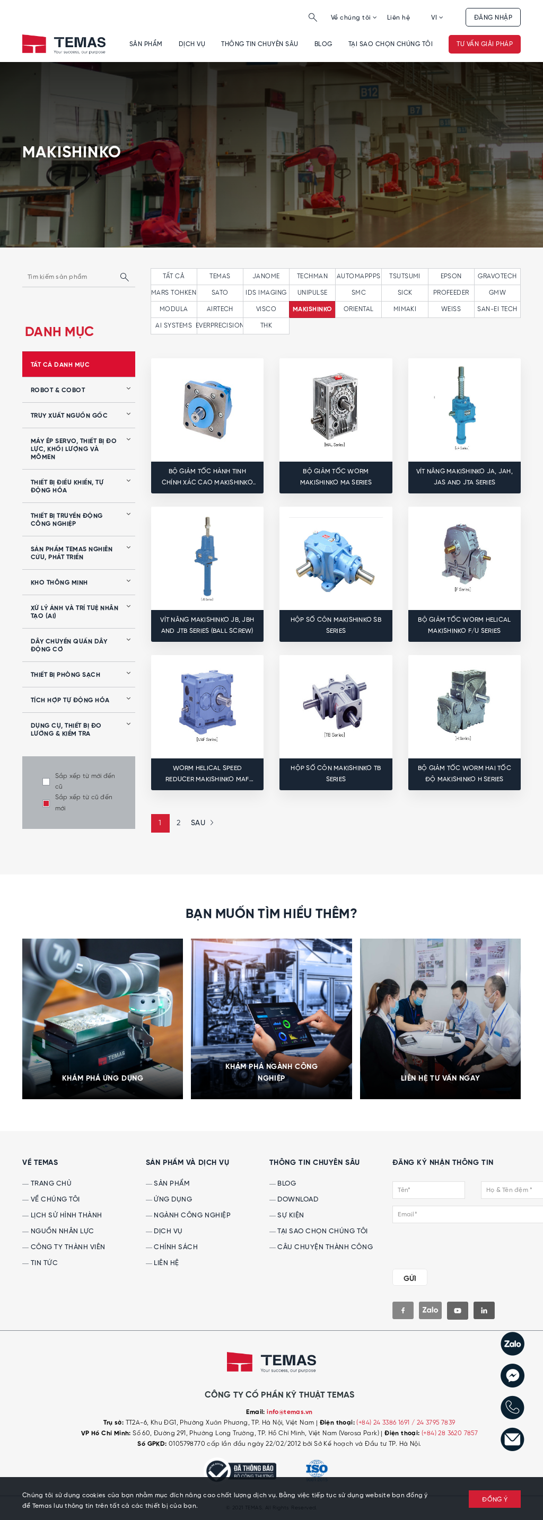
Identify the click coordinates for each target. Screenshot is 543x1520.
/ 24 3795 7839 (433, 1422)
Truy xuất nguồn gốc (69, 416)
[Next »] (201, 823)
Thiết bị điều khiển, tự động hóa (67, 487)
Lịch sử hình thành (62, 1215)
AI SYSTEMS (173, 325)
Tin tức (40, 1263)
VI (437, 17)
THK (266, 325)
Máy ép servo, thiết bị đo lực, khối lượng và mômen (74, 449)
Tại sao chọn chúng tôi (390, 44)
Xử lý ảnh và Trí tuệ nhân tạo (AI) (74, 612)
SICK (405, 292)
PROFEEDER (451, 292)
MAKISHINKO (312, 309)
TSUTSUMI (405, 276)
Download (294, 1199)
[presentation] (456, 1243)
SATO (220, 292)
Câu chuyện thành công (321, 1247)
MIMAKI (405, 309)
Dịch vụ (192, 44)
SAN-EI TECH (497, 309)
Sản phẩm (146, 44)
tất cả (174, 276)
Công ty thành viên (64, 1247)
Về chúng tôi (354, 17)
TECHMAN (312, 276)
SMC (359, 292)
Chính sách (172, 1247)
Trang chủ (47, 1183)
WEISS (451, 309)
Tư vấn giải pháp (485, 44)
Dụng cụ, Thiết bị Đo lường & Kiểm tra (66, 730)
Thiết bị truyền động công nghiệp (67, 520)
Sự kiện (286, 1215)
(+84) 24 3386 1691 (383, 1422)
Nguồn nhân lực (58, 1231)
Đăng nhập (493, 17)
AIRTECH (220, 309)
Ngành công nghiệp (188, 1215)
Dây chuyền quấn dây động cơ (69, 646)
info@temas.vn (289, 1412)
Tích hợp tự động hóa (70, 700)
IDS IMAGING (266, 292)
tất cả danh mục (60, 365)
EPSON (451, 276)
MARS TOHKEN (173, 292)
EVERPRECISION (220, 325)
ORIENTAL (359, 309)
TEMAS (219, 276)
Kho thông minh (59, 583)
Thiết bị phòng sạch (65, 675)
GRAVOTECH (497, 276)
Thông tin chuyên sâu (260, 44)
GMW (497, 292)
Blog (323, 44)
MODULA (174, 309)
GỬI (410, 1279)
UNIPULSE (312, 292)
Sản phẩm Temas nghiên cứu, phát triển (71, 553)
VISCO (266, 309)
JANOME (266, 276)
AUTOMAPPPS (359, 276)
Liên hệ (398, 17)
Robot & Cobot (58, 390)
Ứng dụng (169, 1199)
